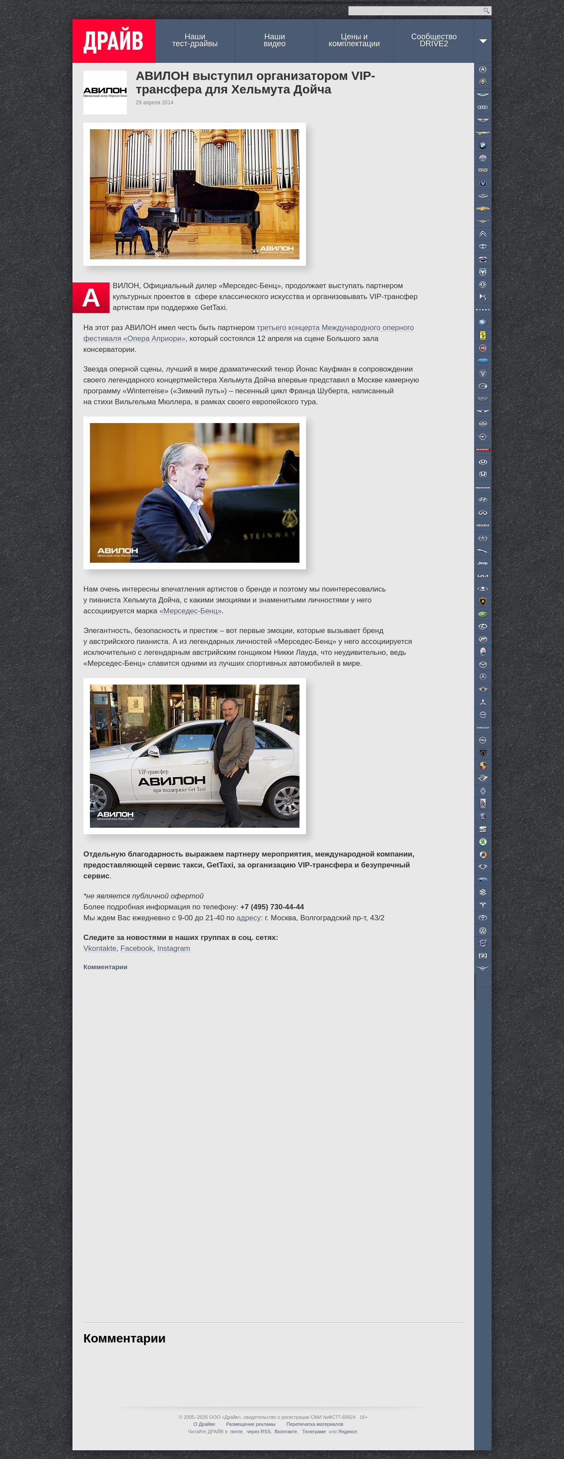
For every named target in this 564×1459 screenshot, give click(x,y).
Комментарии (106, 966)
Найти (486, 10)
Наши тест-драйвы (195, 40)
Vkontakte (100, 948)
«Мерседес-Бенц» (190, 611)
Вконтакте (286, 1431)
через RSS (259, 1431)
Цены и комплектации (354, 40)
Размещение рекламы (250, 1424)
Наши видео (274, 40)
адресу (249, 918)
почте (236, 1431)
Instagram (173, 948)
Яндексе (347, 1431)
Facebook (136, 948)
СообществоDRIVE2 (434, 40)
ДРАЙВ (113, 41)
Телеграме (313, 1431)
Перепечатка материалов (314, 1424)
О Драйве (204, 1424)
